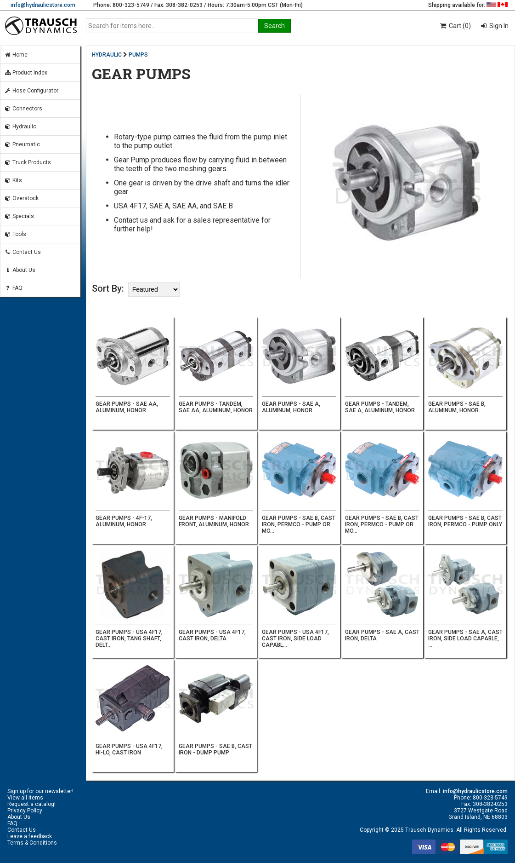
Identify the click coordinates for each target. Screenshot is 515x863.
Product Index (25, 72)
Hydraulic (20, 126)
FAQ (13, 288)
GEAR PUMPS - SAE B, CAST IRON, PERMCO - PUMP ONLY (465, 521)
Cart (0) (455, 25)
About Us (19, 270)
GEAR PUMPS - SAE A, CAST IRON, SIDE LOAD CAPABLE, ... (465, 638)
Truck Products (27, 162)
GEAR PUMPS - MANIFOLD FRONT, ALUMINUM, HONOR (214, 521)
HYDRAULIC (107, 55)
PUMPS (138, 55)
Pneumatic (22, 144)
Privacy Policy (24, 810)
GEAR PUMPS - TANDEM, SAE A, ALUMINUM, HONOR (380, 407)
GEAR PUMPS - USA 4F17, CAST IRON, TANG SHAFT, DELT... (129, 638)
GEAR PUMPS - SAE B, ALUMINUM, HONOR (457, 407)
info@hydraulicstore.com (43, 5)
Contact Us (22, 252)
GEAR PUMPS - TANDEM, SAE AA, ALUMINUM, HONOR (216, 407)
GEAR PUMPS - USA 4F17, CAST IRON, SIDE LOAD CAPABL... (295, 638)
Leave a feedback (29, 836)
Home (16, 55)
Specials (19, 216)
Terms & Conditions (32, 843)
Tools (15, 234)
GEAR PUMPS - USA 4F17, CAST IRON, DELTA (212, 635)
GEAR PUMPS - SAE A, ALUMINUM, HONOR (291, 407)
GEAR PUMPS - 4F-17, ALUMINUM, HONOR (124, 521)
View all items (25, 797)
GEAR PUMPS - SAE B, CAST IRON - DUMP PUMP (215, 749)
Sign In (498, 25)
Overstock (21, 198)
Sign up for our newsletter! (40, 791)
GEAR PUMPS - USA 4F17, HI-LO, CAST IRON (129, 749)
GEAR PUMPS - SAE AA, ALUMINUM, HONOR (127, 407)
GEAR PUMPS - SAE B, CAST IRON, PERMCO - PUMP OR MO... (298, 524)
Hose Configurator (31, 90)
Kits (13, 180)
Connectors (23, 108)
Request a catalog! (31, 804)
